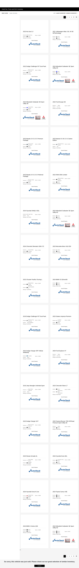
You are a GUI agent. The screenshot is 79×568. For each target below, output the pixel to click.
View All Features (34, 40)
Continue (39, 565)
